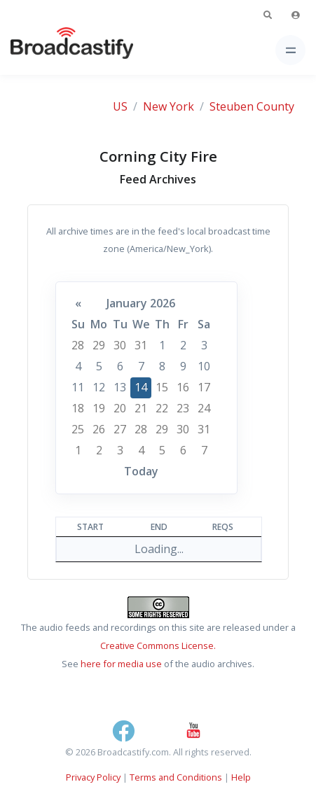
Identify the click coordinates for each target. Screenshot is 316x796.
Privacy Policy (93, 777)
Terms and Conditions (176, 777)
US (120, 106)
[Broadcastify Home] (50, 50)
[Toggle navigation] (290, 50)
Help (241, 777)
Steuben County (251, 106)
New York (168, 106)
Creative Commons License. (158, 645)
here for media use (121, 663)
